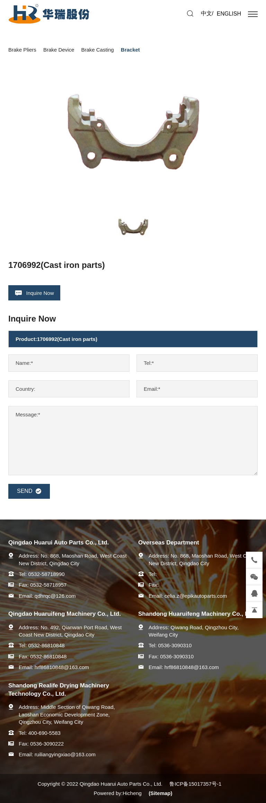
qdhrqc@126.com (55, 596)
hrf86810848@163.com (62, 667)
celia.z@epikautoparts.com (196, 596)
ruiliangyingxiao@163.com (65, 754)
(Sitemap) (160, 793)
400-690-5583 (44, 733)
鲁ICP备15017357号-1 (195, 784)
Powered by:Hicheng (118, 793)
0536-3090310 (175, 645)
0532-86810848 (46, 645)
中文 (206, 13)
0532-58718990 (46, 574)
